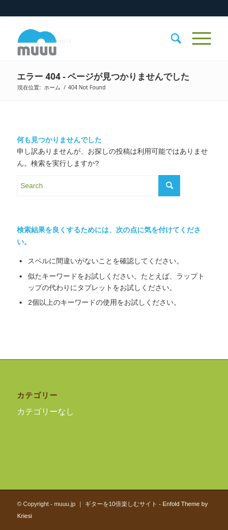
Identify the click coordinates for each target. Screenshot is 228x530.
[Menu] (196, 39)
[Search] (170, 39)
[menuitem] (170, 39)
